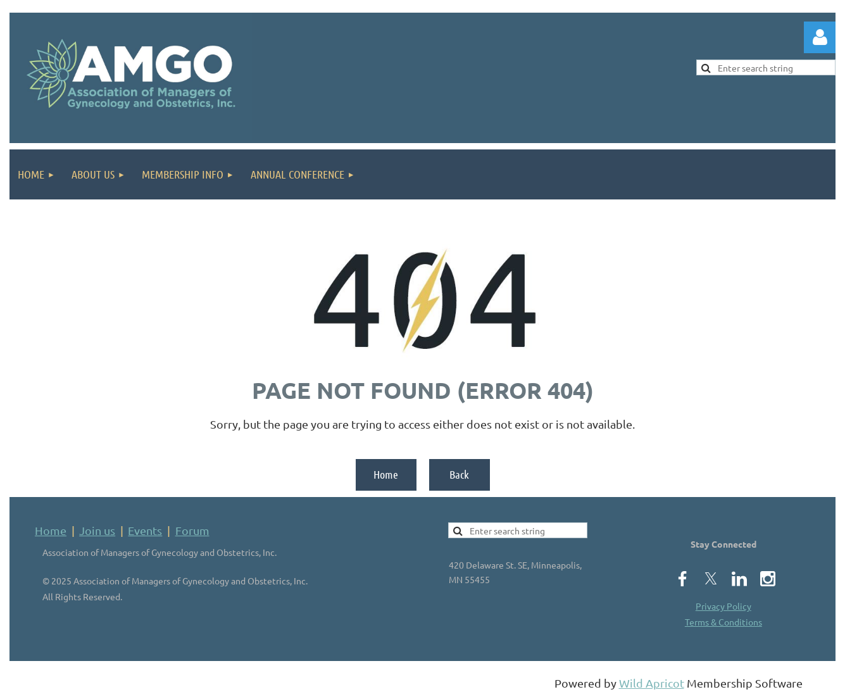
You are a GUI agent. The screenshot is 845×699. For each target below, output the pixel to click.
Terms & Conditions (723, 621)
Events (145, 530)
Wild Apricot (651, 683)
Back (459, 474)
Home (385, 474)
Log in (820, 37)
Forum (192, 530)
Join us (97, 530)
